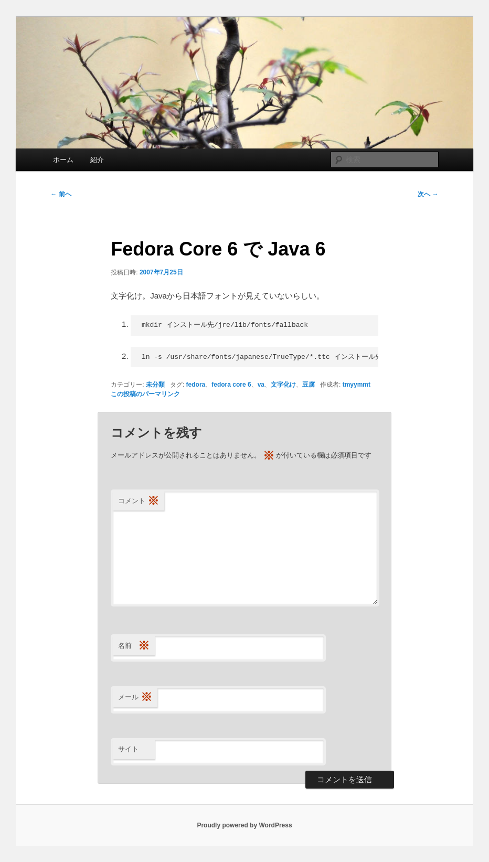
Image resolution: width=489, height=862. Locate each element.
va (261, 384)
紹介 (97, 160)
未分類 (155, 384)
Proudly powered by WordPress (244, 825)
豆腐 (308, 384)
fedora (196, 384)
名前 (134, 646)
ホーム (63, 160)
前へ (60, 194)
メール (135, 697)
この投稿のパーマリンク (145, 394)
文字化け (283, 384)
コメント (138, 501)
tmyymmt (356, 384)
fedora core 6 (231, 384)
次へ (428, 194)
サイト (128, 749)
